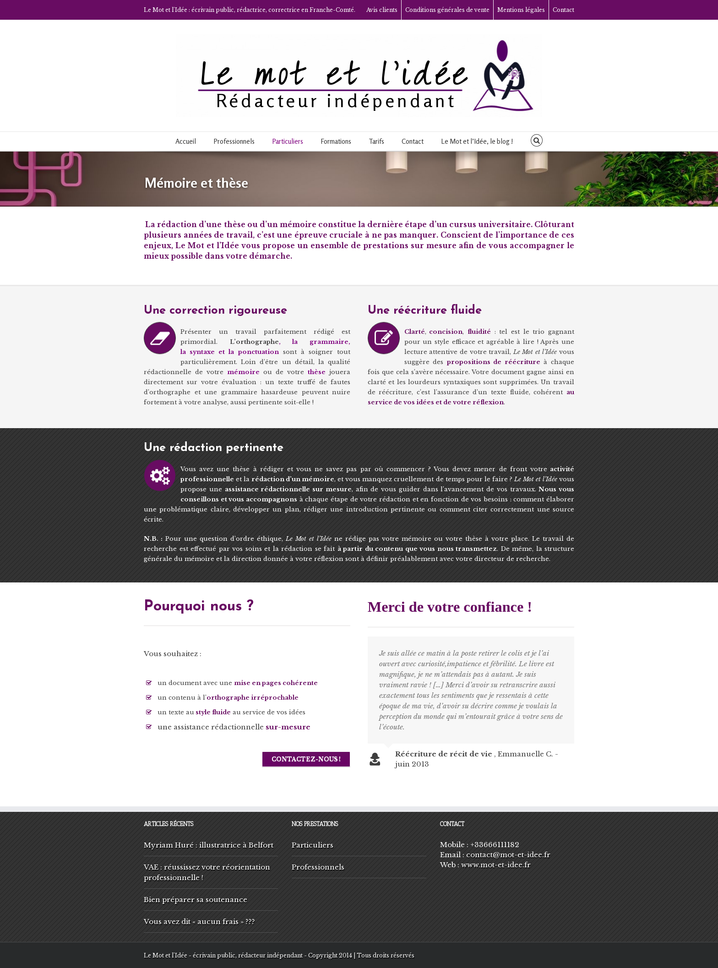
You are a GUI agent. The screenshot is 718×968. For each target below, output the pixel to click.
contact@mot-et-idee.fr (508, 854)
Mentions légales (521, 9)
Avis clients (381, 9)
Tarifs (376, 141)
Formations (336, 141)
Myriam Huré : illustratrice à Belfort (208, 845)
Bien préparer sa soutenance (195, 899)
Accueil (185, 141)
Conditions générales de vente (447, 9)
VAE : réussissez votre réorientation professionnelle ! (207, 872)
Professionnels (234, 141)
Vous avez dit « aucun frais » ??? (199, 921)
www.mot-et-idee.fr (496, 864)
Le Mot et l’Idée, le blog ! (477, 141)
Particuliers (287, 141)
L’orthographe (254, 342)
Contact (563, 9)
